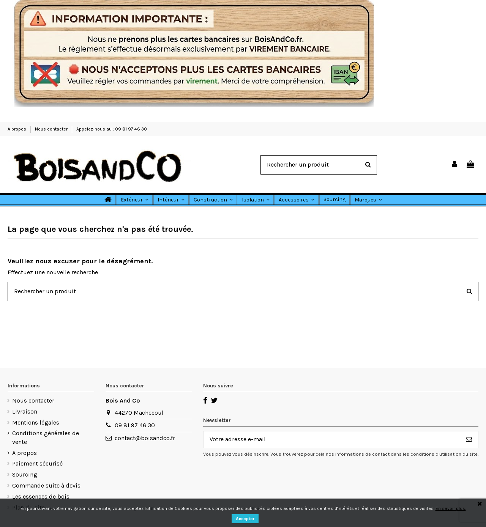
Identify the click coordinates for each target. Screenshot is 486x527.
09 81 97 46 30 (135, 425)
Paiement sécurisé (37, 463)
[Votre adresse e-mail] (332, 439)
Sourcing (24, 474)
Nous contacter (52, 129)
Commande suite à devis (46, 485)
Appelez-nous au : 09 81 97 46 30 (111, 129)
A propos (17, 129)
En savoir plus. (451, 508)
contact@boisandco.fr (145, 438)
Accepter (245, 518)
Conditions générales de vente (45, 437)
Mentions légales (35, 422)
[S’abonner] (469, 439)
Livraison (24, 411)
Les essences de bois (40, 496)
